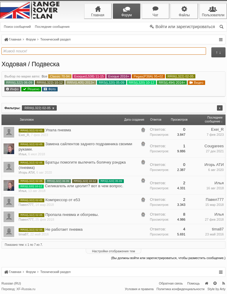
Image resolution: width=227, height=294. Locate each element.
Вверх (215, 283)
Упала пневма (58, 130)
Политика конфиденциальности (181, 289)
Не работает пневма (63, 229)
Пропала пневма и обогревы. (72, 214)
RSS (223, 283)
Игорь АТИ (27, 172)
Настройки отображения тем (113, 251)
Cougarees (214, 146)
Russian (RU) (11, 283)
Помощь (193, 283)
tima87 (23, 234)
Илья (22, 154)
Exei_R (24, 135)
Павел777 (26, 204)
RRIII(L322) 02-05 (39, 108)
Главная (206, 283)
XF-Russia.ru (25, 289)
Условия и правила (139, 289)
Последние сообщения (52, 26)
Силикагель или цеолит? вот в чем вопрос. (84, 186)
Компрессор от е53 (62, 200)
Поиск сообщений (17, 26)
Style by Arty (216, 289)
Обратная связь (171, 283)
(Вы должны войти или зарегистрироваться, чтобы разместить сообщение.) (168, 258)
